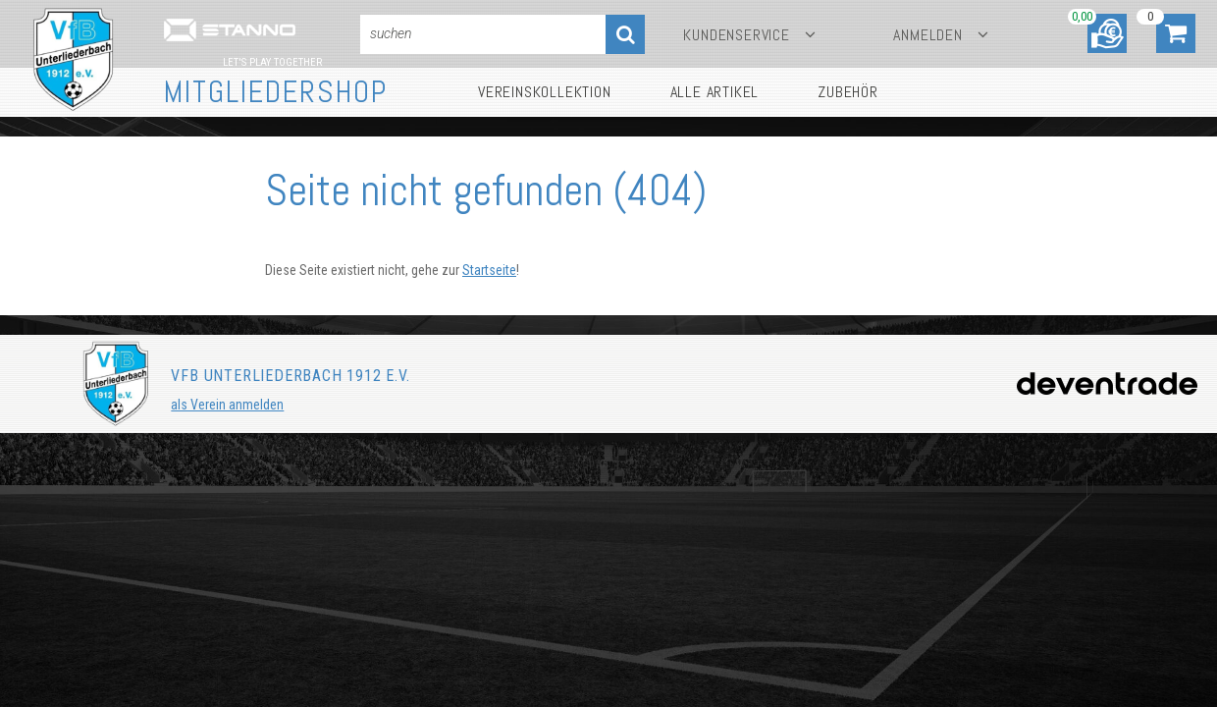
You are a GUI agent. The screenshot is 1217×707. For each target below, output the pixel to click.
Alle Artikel (715, 92)
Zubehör (848, 92)
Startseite (489, 270)
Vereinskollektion (544, 92)
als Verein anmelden (227, 404)
